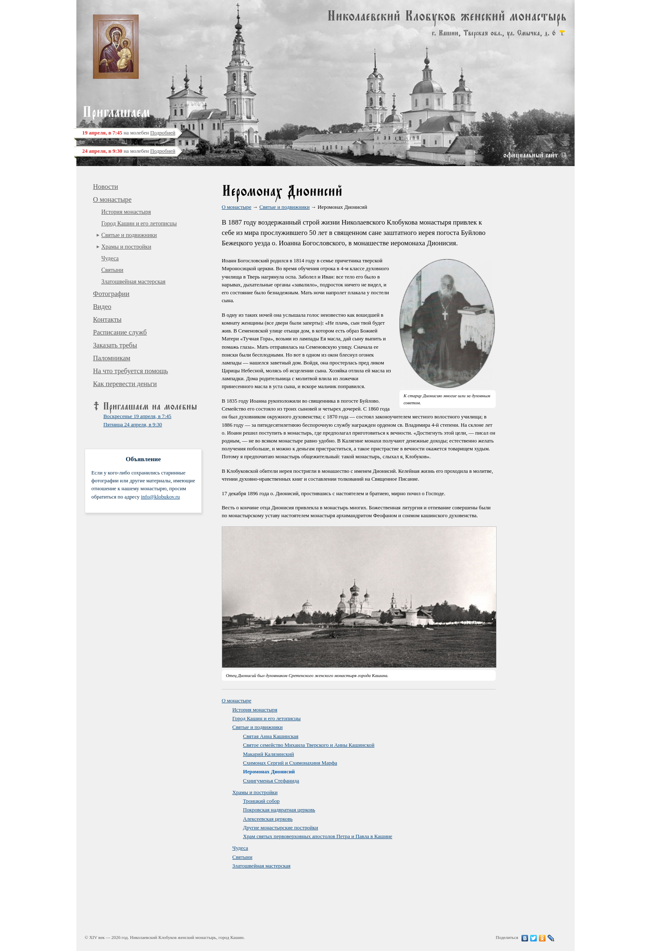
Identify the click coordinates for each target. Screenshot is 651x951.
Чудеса (110, 258)
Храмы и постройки (126, 246)
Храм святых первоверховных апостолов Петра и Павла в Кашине (317, 836)
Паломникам (111, 358)
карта (562, 33)
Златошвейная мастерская (133, 281)
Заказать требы (115, 345)
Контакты (107, 319)
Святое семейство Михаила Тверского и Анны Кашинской (308, 745)
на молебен (128, 133)
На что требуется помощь (130, 371)
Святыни (112, 269)
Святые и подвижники (129, 235)
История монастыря (126, 211)
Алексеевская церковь (268, 819)
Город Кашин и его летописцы (139, 223)
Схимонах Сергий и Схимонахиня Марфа (290, 763)
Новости (105, 187)
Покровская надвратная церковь (279, 810)
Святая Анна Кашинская (271, 736)
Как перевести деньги (125, 384)
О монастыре (112, 199)
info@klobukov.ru (160, 497)
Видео (102, 306)
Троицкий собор (261, 801)
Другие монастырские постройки (280, 828)
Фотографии (111, 294)
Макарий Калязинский (268, 754)
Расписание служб (120, 332)
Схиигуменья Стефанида (271, 781)
